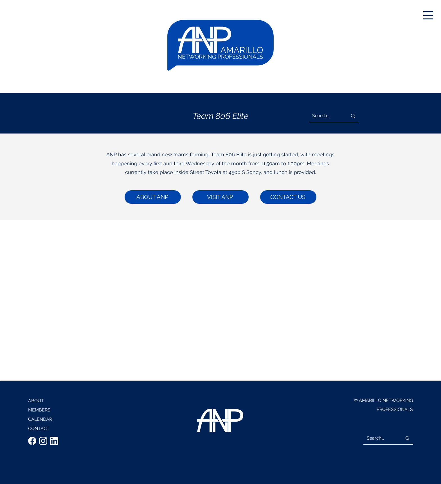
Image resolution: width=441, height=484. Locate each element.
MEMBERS (39, 410)
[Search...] (324, 116)
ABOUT (36, 400)
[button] (428, 15)
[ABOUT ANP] (153, 197)
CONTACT (39, 428)
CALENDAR (40, 419)
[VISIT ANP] (220, 197)
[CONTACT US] (288, 197)
